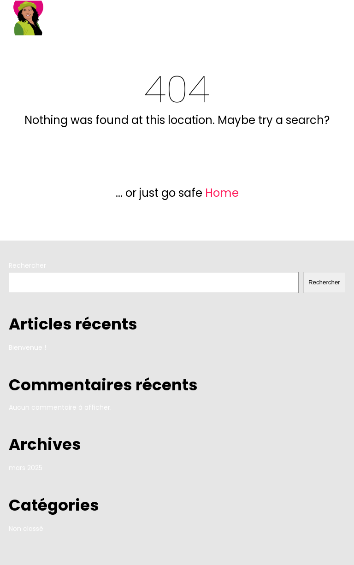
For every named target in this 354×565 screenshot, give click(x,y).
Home (222, 192)
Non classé (26, 528)
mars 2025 (25, 467)
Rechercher (27, 265)
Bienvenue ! (27, 347)
